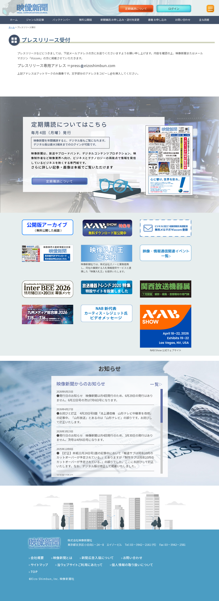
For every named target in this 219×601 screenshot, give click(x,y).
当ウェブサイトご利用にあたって (80, 564)
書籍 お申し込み (157, 19)
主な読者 (204, 19)
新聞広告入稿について (98, 557)
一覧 (156, 384)
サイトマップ (39, 564)
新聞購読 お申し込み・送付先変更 (119, 19)
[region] (109, 431)
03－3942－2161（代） (143, 545)
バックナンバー (61, 19)
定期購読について (136, 9)
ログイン (173, 9)
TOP (34, 571)
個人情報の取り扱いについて (132, 564)
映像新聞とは (63, 557)
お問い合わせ (182, 19)
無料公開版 (85, 19)
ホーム (14, 19)
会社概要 (37, 557)
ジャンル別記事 (35, 19)
